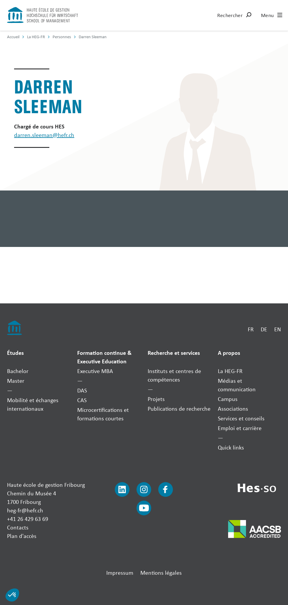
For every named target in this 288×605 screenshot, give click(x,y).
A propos (229, 353)
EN (277, 329)
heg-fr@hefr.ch (25, 510)
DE (264, 329)
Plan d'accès (21, 536)
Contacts (17, 527)
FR (251, 329)
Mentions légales (161, 572)
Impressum (119, 572)
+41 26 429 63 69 (27, 519)
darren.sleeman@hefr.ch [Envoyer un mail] (44, 135)
